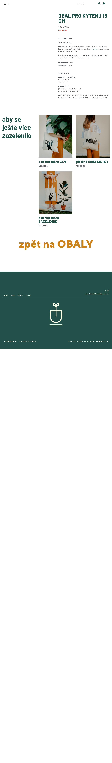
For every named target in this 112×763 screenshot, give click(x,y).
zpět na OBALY (56, 244)
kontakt (28, 295)
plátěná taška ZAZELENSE (49, 219)
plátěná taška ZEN (52, 162)
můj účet (20, 295)
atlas (12, 295)
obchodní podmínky (10, 341)
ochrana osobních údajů (27, 341)
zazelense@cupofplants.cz (97, 294)
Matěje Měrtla (104, 341)
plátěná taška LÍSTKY (92, 162)
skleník (6, 295)
